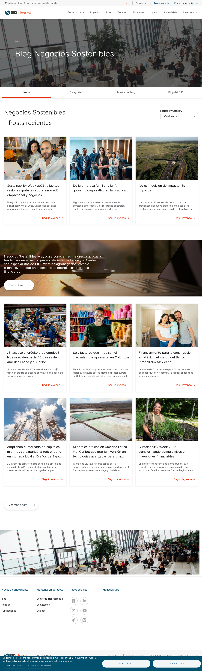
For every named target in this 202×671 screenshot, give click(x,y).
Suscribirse (20, 285)
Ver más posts (22, 505)
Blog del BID (175, 92)
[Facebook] (74, 601)
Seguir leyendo (52, 218)
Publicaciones (9, 610)
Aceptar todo (177, 663)
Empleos (41, 610)
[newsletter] (84, 620)
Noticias (6, 604)
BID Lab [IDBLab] (48, 655)
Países (109, 12)
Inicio (18, 41)
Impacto (153, 12)
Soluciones (138, 12)
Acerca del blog (125, 92)
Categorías (76, 92)
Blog (4, 598)
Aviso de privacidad (135, 656)
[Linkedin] (84, 601)
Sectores (123, 12)
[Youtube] (84, 611)
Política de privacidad (15, 666)
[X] (74, 611)
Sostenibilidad (170, 12)
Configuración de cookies (39, 666)
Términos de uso (113, 656)
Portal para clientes (186, 3)
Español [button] (139, 3)
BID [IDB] (38, 655)
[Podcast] (74, 620)
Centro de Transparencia (50, 598)
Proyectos (95, 12)
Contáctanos (43, 604)
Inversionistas (190, 12)
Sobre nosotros (76, 12)
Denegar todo (126, 663)
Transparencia (161, 3)
